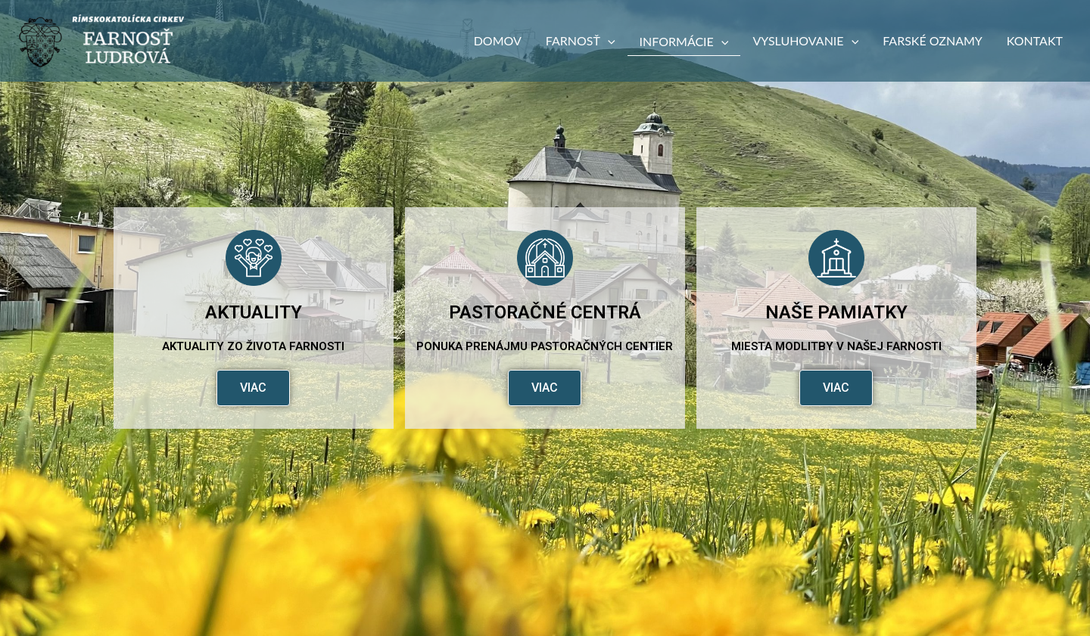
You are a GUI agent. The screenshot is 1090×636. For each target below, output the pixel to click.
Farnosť (580, 40)
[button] (607, 40)
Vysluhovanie (805, 40)
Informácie (684, 41)
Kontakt (1035, 40)
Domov (498, 40)
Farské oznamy (933, 40)
